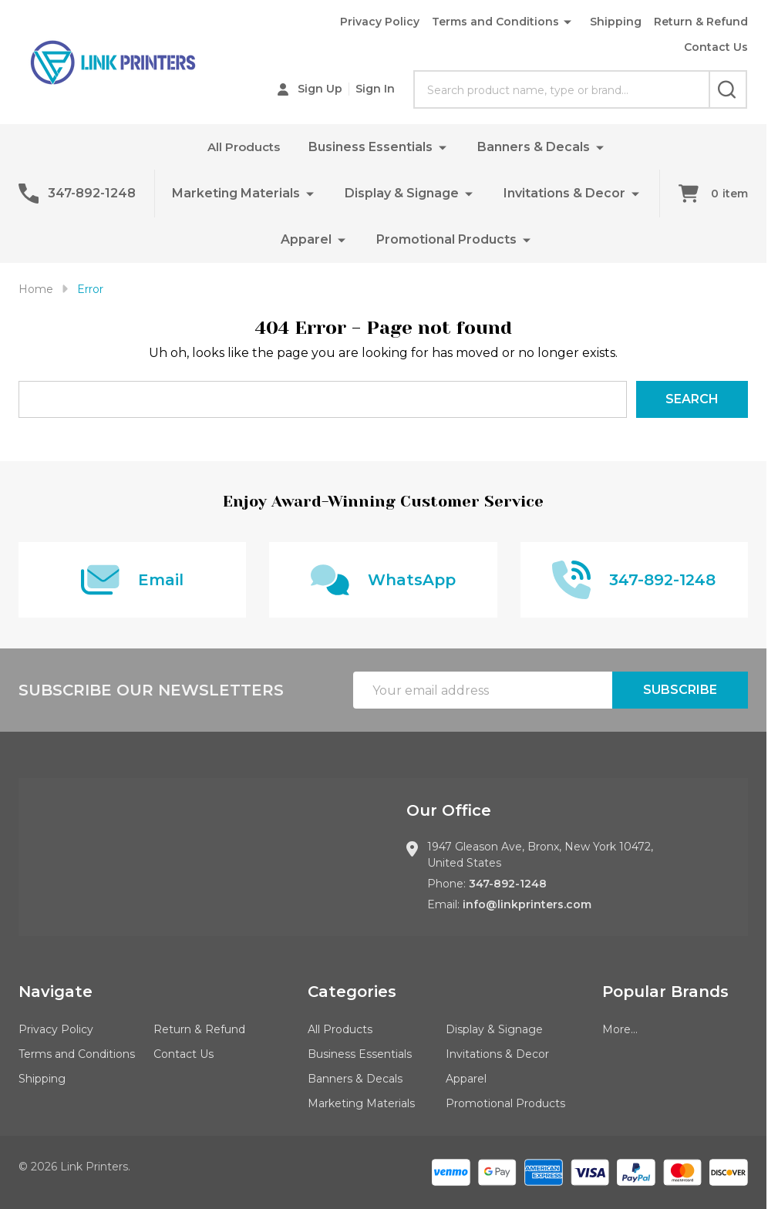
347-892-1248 (508, 884)
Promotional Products (446, 239)
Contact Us (716, 47)
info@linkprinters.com (527, 904)
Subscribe (680, 689)
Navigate (56, 991)
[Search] (728, 89)
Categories (352, 991)
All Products (243, 147)
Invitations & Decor (564, 193)
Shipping (616, 22)
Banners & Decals (535, 147)
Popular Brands (665, 991)
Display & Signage (402, 193)
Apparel (306, 239)
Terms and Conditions (495, 22)
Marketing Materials (236, 193)
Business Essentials (372, 147)
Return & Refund (701, 22)
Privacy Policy (379, 22)
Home (36, 289)
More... (620, 1029)
